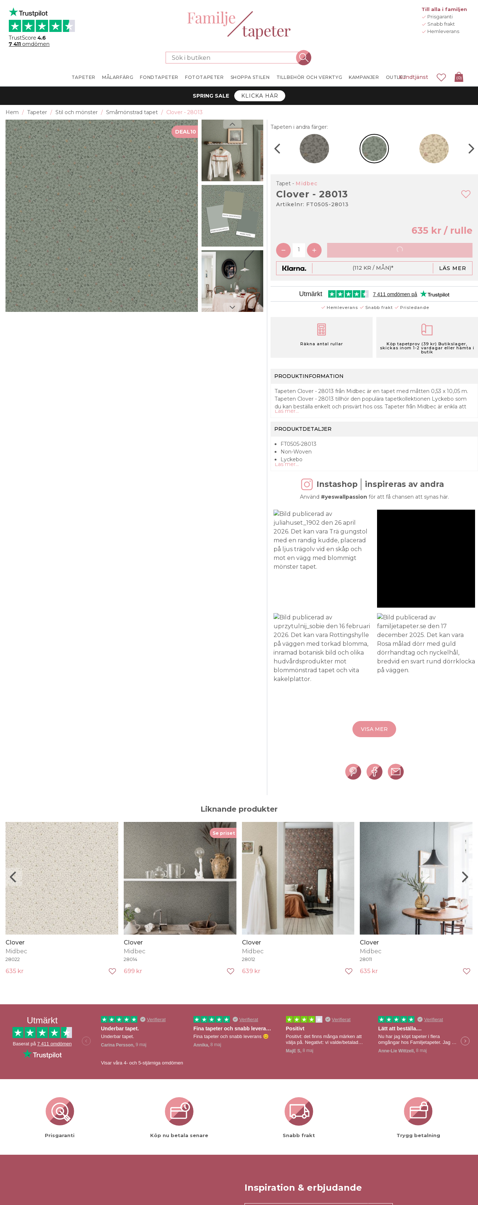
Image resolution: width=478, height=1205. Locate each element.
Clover (15, 949)
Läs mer (452, 268)
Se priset (224, 840)
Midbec (307, 183)
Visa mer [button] (374, 736)
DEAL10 (185, 131)
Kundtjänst (413, 77)
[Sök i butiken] (235, 57)
